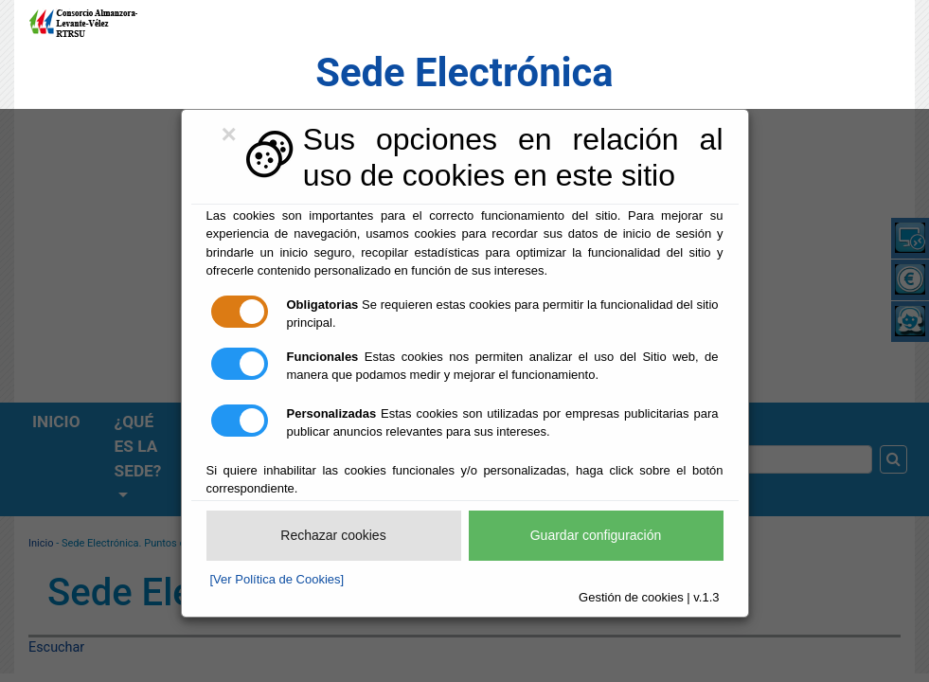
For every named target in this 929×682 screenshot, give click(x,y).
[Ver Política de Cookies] (277, 579)
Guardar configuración (596, 535)
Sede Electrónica (464, 72)
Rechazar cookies (332, 535)
